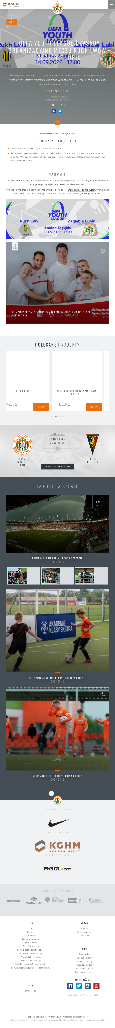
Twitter (60, 111)
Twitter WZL (79, 986)
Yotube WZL (96, 986)
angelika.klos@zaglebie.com (81, 189)
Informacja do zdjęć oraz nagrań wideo (83, 995)
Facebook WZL (70, 986)
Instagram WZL (88, 986)
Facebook (54, 111)
